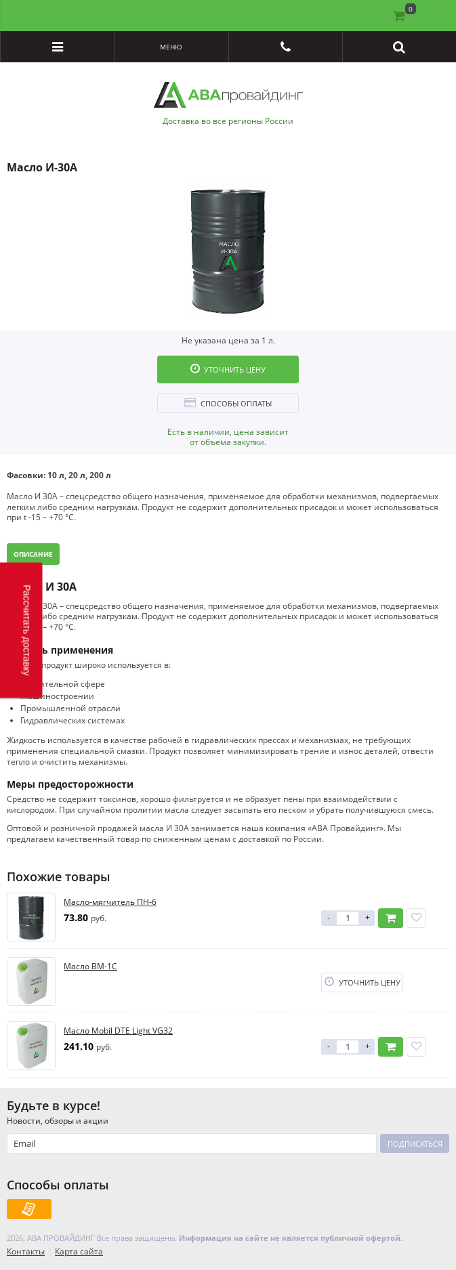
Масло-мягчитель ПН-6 (110, 902)
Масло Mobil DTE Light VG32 (118, 1030)
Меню (171, 46)
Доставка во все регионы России (228, 121)
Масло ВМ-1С (90, 966)
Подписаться (415, 1144)
